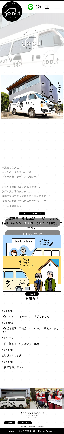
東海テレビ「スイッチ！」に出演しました (25, 316)
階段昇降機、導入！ (13, 367)
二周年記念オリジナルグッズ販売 (20, 343)
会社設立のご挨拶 (12, 355)
